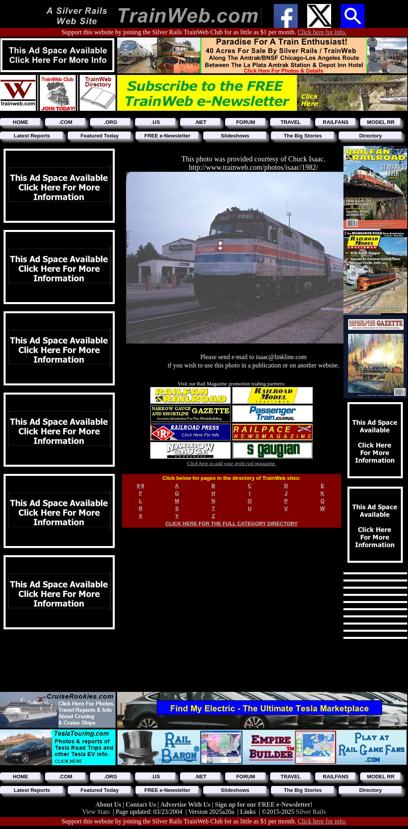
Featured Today (99, 136)
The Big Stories (303, 136)
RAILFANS (336, 122)
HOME (20, 122)
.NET (201, 122)
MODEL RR (380, 122)
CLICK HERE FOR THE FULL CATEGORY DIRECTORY (231, 523)
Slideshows (235, 136)
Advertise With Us (186, 804)
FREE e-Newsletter (167, 136)
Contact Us (141, 804)
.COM (66, 122)
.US (155, 122)
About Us (109, 804)
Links (248, 811)
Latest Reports (32, 136)
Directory (370, 136)
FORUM (245, 122)
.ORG (110, 122)
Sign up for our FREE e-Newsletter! (263, 804)
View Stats (96, 811)
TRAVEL (290, 122)
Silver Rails (311, 811)
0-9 (140, 486)
